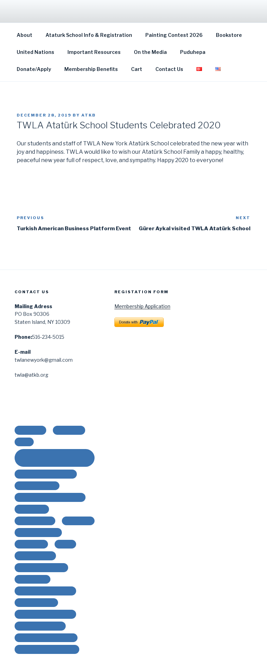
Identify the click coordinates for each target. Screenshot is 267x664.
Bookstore (229, 35)
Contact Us (169, 69)
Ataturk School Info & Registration (89, 35)
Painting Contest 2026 (174, 35)
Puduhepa (192, 52)
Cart (136, 69)
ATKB (88, 115)
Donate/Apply (34, 69)
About (24, 35)
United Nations (35, 52)
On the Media (150, 52)
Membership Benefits (91, 69)
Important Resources (94, 52)
